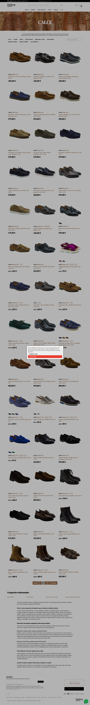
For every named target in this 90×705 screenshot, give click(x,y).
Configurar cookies (33, 354)
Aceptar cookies (33, 356)
